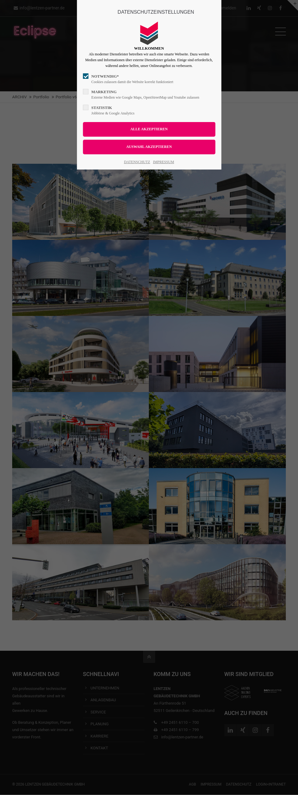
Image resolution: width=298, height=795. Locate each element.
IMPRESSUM (163, 162)
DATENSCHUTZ (137, 162)
